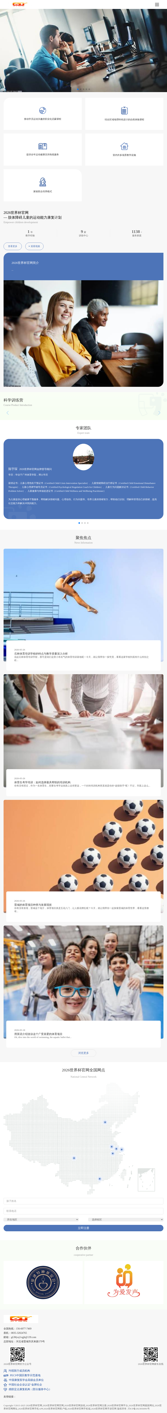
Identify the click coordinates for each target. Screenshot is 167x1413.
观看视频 (34, 246)
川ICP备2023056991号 (139, 1408)
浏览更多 (83, 1053)
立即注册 (83, 1228)
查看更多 (12, 246)
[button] (143, 478)
